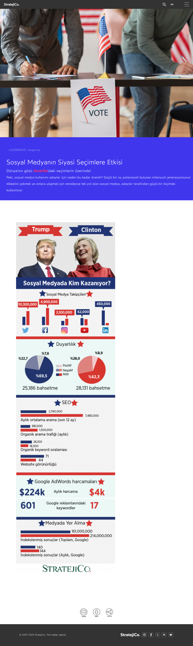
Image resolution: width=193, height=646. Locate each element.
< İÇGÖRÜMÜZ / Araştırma (24, 150)
